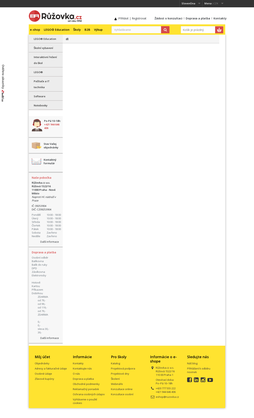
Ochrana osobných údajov (89, 394)
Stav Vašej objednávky (51, 145)
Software (39, 96)
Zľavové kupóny (44, 379)
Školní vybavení (43, 48)
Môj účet (42, 356)
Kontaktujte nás (82, 368)
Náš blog (192, 363)
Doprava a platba (198, 18)
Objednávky (42, 363)
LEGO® (38, 72)
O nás (76, 373)
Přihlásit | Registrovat (132, 18)
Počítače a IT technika (42, 84)
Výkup (98, 29)
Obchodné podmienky (86, 384)
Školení (115, 379)
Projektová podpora (123, 368)
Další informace (49, 241)
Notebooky (40, 105)
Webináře (117, 384)
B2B (87, 29)
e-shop (35, 29)
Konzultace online (122, 389)
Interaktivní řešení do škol (45, 60)
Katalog (115, 363)
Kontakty (220, 18)
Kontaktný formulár (50, 161)
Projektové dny (120, 373)
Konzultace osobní (122, 394)
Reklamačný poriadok (86, 389)
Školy (77, 29)
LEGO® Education (56, 29)
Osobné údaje (43, 373)
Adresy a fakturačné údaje (51, 368)
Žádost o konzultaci (168, 18)
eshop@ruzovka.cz (167, 397)
